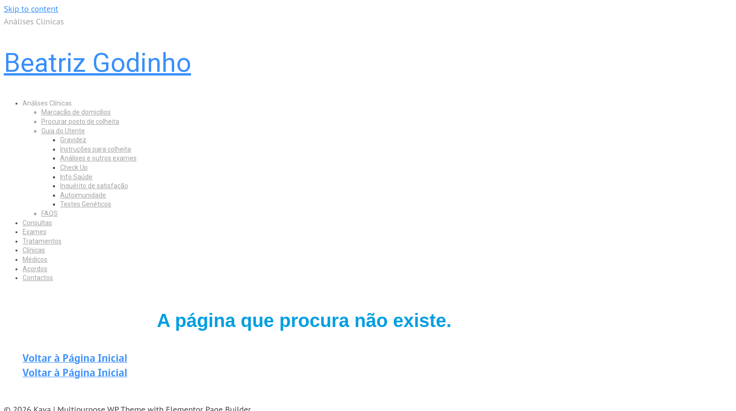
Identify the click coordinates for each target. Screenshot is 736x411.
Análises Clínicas (47, 103)
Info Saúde (76, 177)
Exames (34, 232)
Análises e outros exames (98, 158)
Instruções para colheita (95, 149)
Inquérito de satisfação (94, 186)
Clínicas (34, 250)
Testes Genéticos (85, 204)
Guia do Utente (63, 131)
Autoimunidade (83, 195)
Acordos (35, 269)
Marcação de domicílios (76, 112)
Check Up (74, 167)
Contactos (38, 278)
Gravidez (73, 140)
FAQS (49, 213)
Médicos (35, 259)
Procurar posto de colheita (80, 121)
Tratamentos (42, 241)
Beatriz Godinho (97, 62)
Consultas (37, 223)
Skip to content (31, 9)
